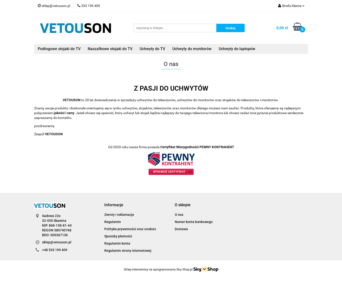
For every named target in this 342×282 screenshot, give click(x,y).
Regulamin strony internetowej (127, 251)
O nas (179, 215)
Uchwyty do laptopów (237, 49)
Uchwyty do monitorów (191, 49)
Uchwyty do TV (152, 49)
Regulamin (112, 222)
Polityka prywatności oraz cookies (130, 229)
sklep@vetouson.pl (56, 242)
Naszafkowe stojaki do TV (110, 49)
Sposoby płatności (118, 236)
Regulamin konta (117, 243)
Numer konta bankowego (194, 222)
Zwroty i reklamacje (119, 215)
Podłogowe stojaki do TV (59, 49)
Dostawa (181, 229)
